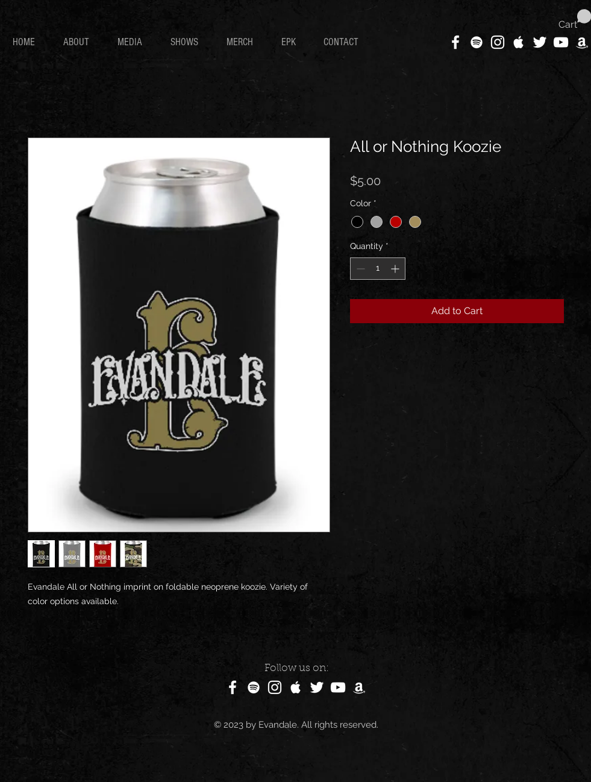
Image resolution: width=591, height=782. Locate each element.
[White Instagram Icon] (498, 42)
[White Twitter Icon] (540, 42)
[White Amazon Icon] (582, 42)
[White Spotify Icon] (476, 42)
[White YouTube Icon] (561, 42)
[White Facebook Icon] (455, 42)
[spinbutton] (378, 268)
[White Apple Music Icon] (519, 42)
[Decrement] (359, 268)
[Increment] (396, 268)
